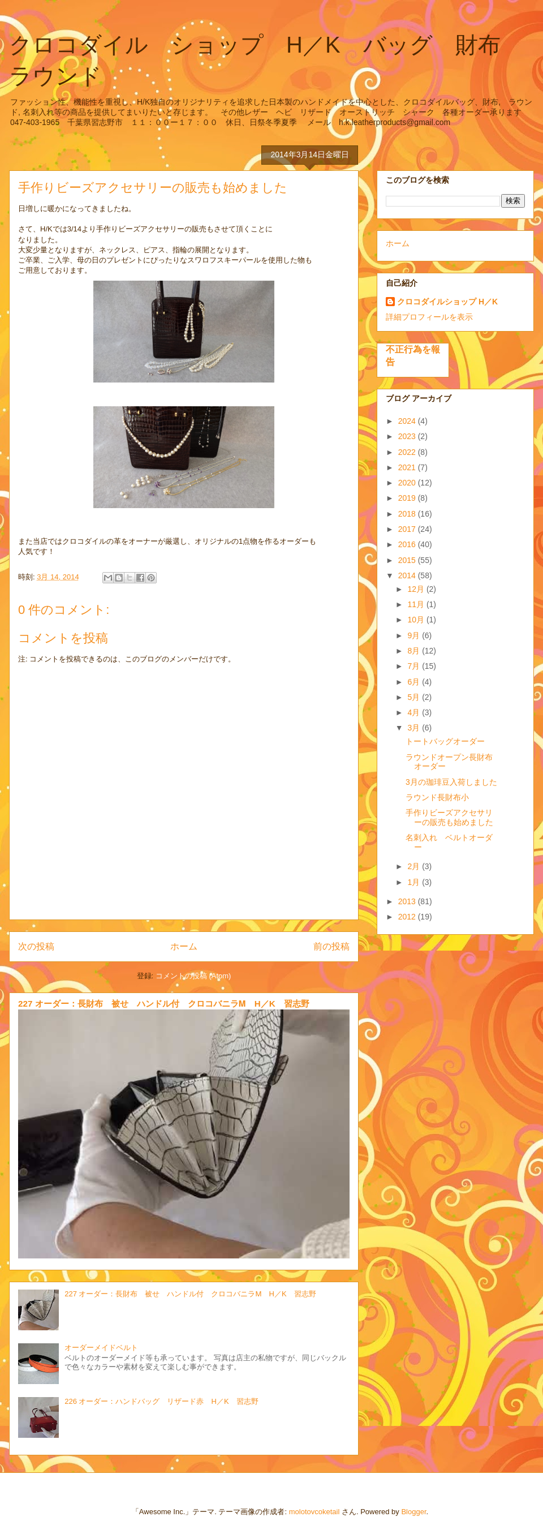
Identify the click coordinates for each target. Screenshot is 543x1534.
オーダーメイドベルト (101, 1347)
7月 (414, 666)
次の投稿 (36, 946)
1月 (414, 882)
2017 (408, 529)
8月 (414, 650)
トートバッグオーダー (445, 741)
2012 (408, 916)
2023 (408, 436)
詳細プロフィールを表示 (429, 316)
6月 (414, 681)
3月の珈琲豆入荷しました (451, 782)
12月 (416, 589)
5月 (414, 697)
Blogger (413, 1511)
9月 (414, 635)
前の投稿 (331, 946)
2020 (408, 482)
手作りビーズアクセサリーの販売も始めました (449, 817)
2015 (408, 560)
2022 (408, 452)
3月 (414, 727)
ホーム (183, 946)
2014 (408, 575)
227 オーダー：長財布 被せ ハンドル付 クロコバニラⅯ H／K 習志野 (163, 1003)
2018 (408, 513)
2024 (408, 421)
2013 (408, 901)
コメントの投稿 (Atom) (193, 976)
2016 (408, 544)
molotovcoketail (314, 1511)
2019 (408, 497)
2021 (408, 467)
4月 (414, 712)
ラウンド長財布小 (437, 797)
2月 (414, 866)
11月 (416, 604)
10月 (416, 619)
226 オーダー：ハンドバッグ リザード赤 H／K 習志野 (161, 1401)
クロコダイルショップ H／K (447, 301)
